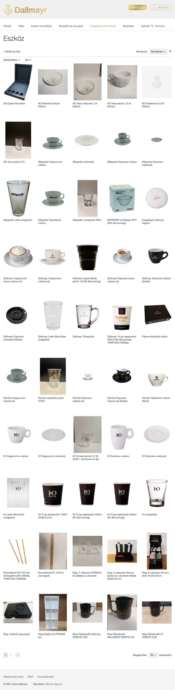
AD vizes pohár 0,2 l (14, 161)
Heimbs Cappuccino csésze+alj (14, 399)
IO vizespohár (149, 514)
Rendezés (141, 51)
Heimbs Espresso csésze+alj (82, 399)
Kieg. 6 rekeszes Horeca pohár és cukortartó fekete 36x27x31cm (121, 575)
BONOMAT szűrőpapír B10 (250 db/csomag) (122, 221)
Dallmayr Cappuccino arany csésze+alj (15, 280)
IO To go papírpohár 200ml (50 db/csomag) (87, 516)
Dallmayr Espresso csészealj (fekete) (13, 338)
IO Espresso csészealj (154, 456)
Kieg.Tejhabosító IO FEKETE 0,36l (152, 635)
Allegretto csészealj (83, 161)
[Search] (152, 26)
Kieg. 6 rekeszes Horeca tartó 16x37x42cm (155, 574)
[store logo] (25, 9)
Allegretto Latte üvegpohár (17, 219)
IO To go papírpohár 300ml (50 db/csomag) (121, 516)
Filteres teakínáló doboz (155, 336)
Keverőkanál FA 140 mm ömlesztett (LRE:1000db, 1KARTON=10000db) (16, 575)
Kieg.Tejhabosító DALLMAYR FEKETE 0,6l (120, 635)
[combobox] (162, 26)
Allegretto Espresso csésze (122, 161)
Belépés (163, 7)
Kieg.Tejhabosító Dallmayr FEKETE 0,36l (87, 635)
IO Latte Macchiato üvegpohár (13, 516)
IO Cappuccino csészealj (51, 456)
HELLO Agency (53, 684)
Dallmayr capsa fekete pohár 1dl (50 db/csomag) (87, 280)
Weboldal (137, 7)
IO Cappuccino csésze (15, 456)
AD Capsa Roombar (14, 103)
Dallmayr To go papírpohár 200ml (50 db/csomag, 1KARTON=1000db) (121, 339)
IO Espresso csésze (118, 456)
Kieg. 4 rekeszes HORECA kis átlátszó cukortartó (87, 574)
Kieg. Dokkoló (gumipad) (16, 634)
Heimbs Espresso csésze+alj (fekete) (117, 399)
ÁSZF (30, 676)
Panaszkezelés (46, 676)
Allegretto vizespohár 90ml (87, 219)
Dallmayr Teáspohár (83, 336)
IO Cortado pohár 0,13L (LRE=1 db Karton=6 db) (86, 458)
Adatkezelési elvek (13, 676)
